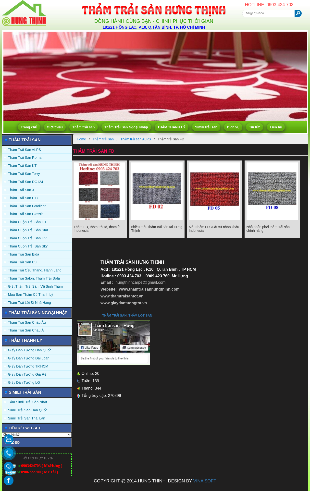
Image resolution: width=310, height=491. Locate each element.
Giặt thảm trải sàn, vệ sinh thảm (35, 286)
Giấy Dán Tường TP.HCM (28, 366)
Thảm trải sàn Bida (23, 254)
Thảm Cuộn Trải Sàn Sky (28, 246)
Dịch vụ (233, 127)
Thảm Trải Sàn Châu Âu (27, 322)
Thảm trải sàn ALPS (24, 150)
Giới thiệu (55, 127)
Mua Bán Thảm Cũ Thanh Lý (30, 294)
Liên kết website (25, 428)
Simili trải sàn (206, 127)
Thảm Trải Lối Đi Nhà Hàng (29, 303)
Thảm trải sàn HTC (23, 198)
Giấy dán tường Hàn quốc (29, 350)
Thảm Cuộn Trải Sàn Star (28, 230)
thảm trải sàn (114, 315)
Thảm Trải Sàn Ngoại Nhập (126, 127)
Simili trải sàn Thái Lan (26, 418)
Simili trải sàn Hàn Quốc (28, 410)
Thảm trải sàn (83, 127)
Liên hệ (276, 127)
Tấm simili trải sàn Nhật (27, 402)
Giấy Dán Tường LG (24, 382)
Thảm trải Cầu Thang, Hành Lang (35, 270)
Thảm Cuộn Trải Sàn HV (27, 238)
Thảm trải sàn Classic (26, 214)
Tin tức (254, 127)
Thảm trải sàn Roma (25, 158)
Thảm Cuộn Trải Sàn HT (27, 222)
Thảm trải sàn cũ (22, 262)
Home (81, 139)
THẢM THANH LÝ (172, 127)
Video (14, 442)
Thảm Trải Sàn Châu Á (26, 330)
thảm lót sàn (140, 315)
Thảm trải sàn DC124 (25, 182)
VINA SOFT (204, 481)
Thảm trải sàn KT (22, 166)
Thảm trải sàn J (21, 190)
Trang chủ (29, 127)
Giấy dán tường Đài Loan (29, 358)
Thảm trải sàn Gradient (27, 206)
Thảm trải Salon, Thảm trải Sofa (34, 278)
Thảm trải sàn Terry (24, 174)
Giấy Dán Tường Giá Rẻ (27, 374)
